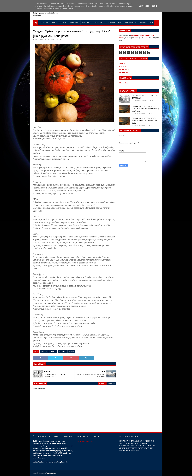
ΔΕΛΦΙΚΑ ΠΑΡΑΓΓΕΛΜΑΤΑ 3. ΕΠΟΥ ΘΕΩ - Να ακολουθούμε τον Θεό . (144, 120)
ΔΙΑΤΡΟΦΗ (44, 351)
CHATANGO (123, 83)
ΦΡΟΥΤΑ (71, 351)
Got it (154, 6)
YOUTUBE (123, 66)
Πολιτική (74, 22)
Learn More (144, 6)
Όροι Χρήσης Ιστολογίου (84, 441)
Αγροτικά (44, 22)
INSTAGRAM (124, 69)
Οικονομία (99, 22)
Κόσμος (86, 22)
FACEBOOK (123, 72)
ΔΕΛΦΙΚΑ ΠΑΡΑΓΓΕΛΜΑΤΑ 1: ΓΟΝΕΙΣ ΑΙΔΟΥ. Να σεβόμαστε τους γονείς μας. (145, 108)
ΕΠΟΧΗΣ (53, 351)
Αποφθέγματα (146, 22)
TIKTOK (122, 63)
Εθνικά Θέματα (59, 22)
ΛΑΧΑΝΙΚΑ (62, 351)
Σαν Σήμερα (130, 22)
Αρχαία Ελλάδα (114, 22)
